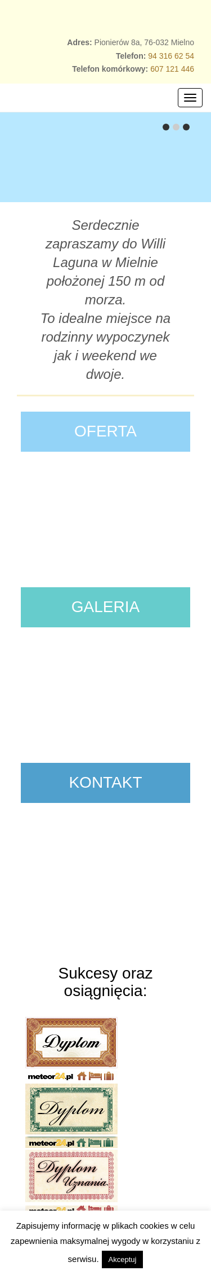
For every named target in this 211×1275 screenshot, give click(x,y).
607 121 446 (172, 68)
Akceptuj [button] (123, 1259)
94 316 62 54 (171, 55)
